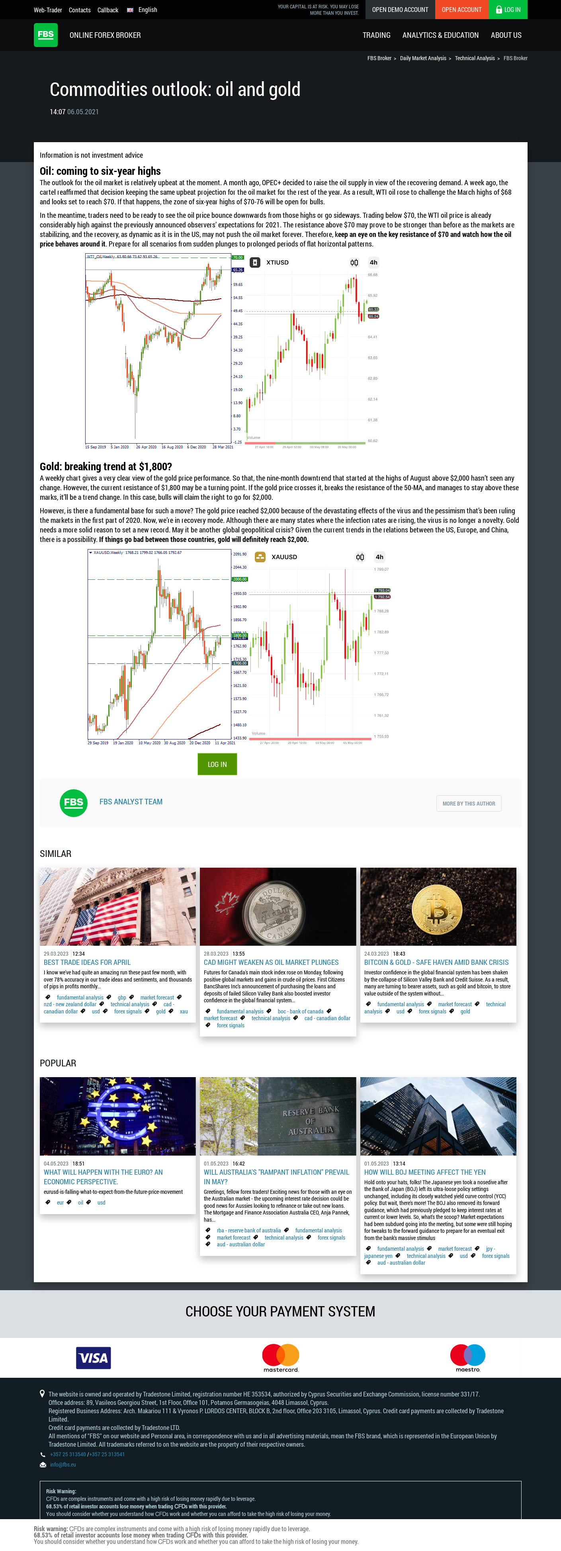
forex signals (128, 1011)
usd (96, 1011)
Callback (108, 10)
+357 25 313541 (107, 1454)
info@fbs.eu (63, 1464)
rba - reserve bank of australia (249, 1230)
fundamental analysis (80, 997)
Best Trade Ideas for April (87, 962)
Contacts (80, 10)
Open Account (462, 9)
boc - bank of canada (301, 1011)
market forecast (157, 997)
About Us (506, 35)
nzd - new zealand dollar (70, 1004)
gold (161, 1011)
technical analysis (130, 1004)
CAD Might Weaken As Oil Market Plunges (271, 962)
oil (80, 1202)
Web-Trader (48, 10)
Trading (377, 35)
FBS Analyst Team (131, 801)
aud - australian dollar (241, 1244)
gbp (122, 997)
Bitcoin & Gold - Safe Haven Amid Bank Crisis (436, 962)
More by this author (469, 803)
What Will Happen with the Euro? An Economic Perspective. (103, 1176)
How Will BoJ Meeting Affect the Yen (425, 1172)
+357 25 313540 (68, 1454)
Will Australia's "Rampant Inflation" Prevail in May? (276, 1176)
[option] (93, 1358)
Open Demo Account (400, 9)
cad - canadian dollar (327, 1018)
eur (60, 1202)
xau (184, 1011)
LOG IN (217, 764)
